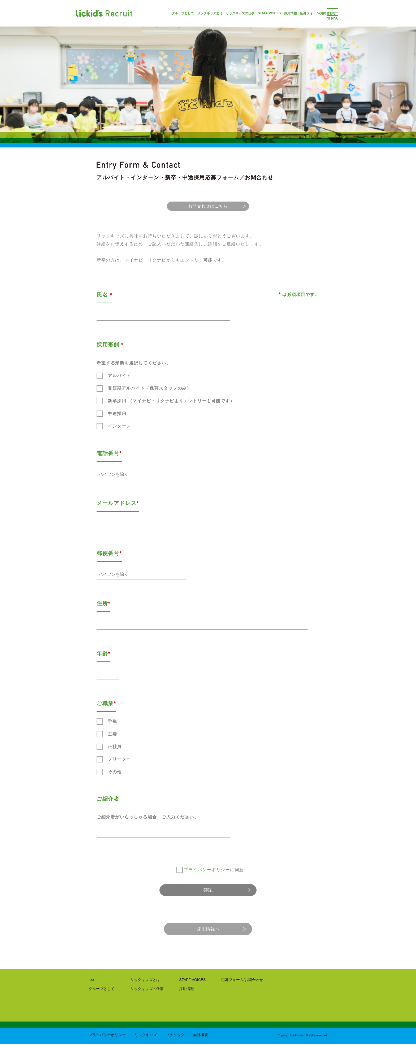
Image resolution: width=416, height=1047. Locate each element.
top (91, 982)
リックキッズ (146, 1038)
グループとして (167, 13)
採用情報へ (208, 930)
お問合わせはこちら (208, 206)
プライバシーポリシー (207, 869)
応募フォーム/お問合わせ (302, 13)
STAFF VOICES (253, 13)
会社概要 (200, 1038)
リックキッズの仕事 (224, 13)
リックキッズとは (194, 13)
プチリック (175, 1038)
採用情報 (274, 13)
